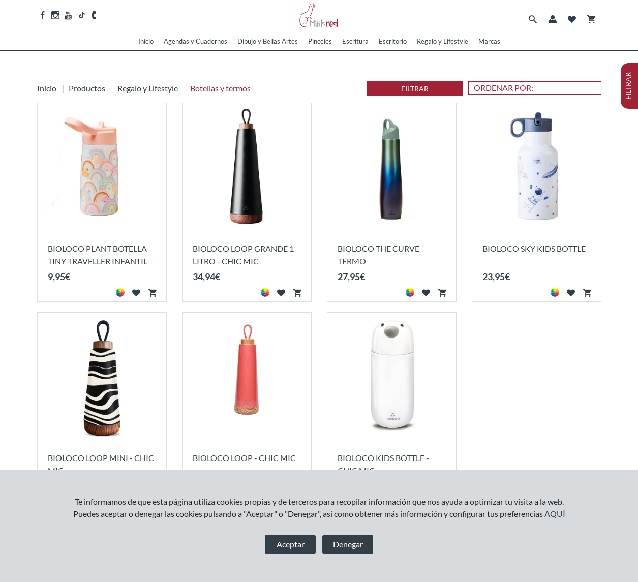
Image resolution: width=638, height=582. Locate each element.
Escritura (355, 41)
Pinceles (320, 41)
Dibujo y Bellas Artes (267, 41)
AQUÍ (554, 513)
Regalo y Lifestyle (442, 41)
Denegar (348, 544)
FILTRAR (415, 88)
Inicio (146, 41)
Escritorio (393, 41)
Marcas (489, 41)
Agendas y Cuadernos (195, 41)
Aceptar (291, 544)
